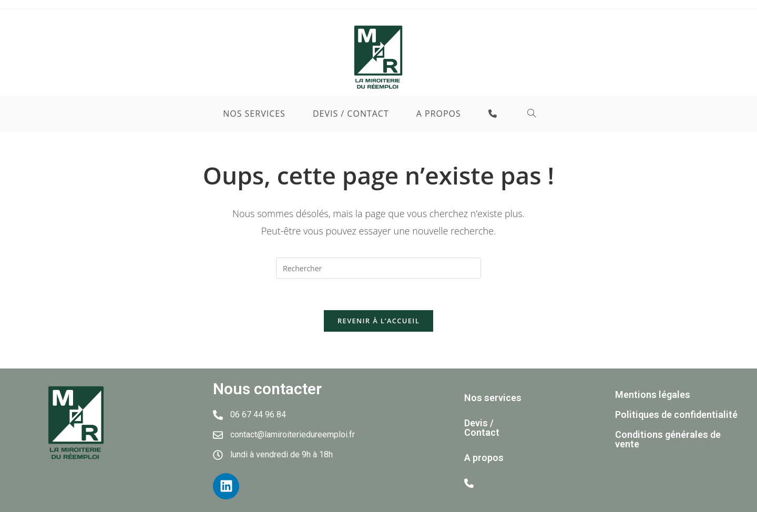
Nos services (492, 397)
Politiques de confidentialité (676, 414)
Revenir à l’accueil (378, 320)
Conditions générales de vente (668, 439)
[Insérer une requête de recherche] (378, 268)
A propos (484, 457)
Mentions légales (652, 394)
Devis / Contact (481, 427)
